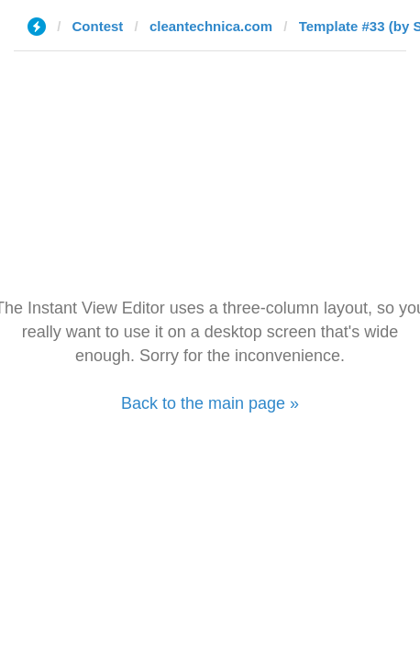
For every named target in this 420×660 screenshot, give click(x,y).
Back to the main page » (210, 403)
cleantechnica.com (210, 26)
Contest (98, 26)
